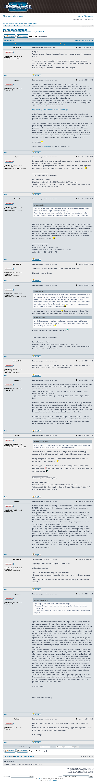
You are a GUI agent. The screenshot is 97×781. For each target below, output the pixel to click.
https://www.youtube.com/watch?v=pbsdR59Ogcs (50, 109)
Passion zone (18, 26)
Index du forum (8, 26)
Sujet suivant (89, 40)
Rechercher (89, 16)
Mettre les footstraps (15, 29)
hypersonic (47, 146)
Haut (5, 75)
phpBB (40, 779)
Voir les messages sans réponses (13, 23)
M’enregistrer (18, 16)
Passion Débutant (29, 26)
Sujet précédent (79, 40)
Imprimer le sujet (9, 40)
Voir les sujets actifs (31, 23)
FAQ (80, 16)
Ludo (33, 32)
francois (28, 32)
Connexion (7, 16)
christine (39, 32)
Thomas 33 (16, 32)
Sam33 (22, 32)
